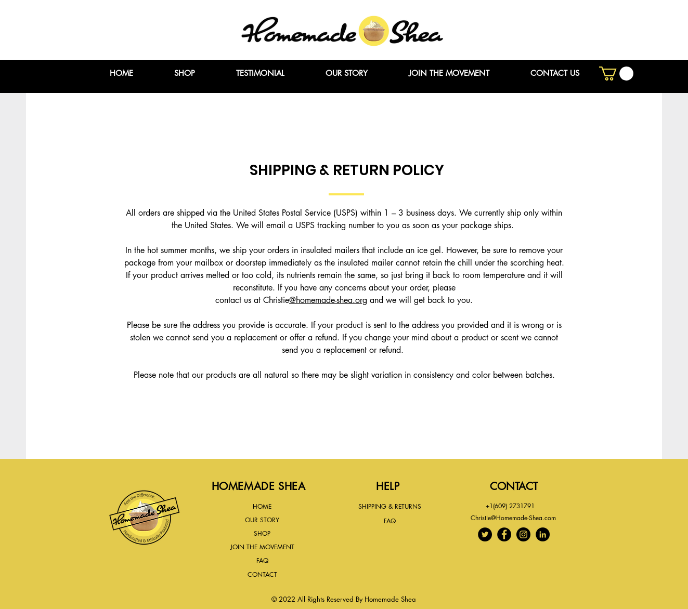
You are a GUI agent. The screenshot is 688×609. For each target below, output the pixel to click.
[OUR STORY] (262, 520)
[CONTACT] (262, 575)
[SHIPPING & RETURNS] (390, 506)
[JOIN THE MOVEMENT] (262, 547)
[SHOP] (262, 533)
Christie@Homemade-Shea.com (513, 517)
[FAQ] (262, 560)
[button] (616, 74)
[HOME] (262, 506)
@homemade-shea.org (328, 300)
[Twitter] (485, 534)
